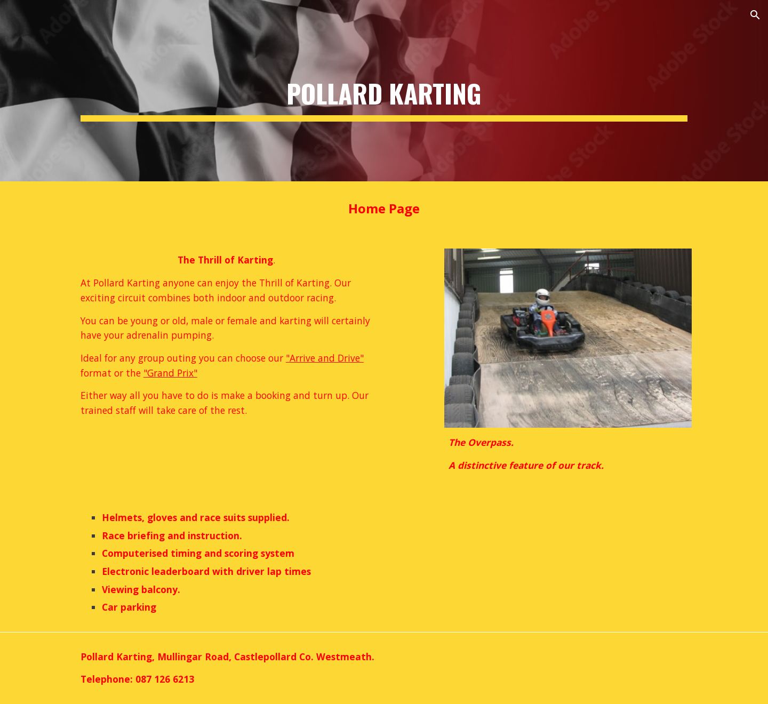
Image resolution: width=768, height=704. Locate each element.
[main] (384, 90)
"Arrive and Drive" (325, 357)
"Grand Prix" (170, 372)
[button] (755, 15)
